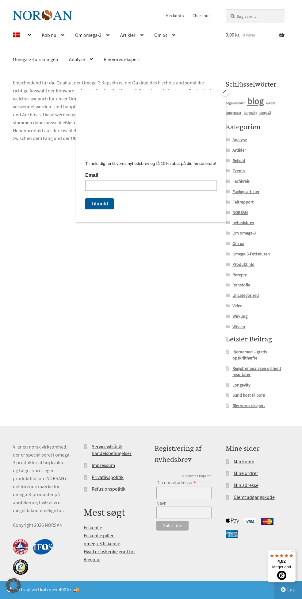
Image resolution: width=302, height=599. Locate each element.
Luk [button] (291, 590)
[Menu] (292, 553)
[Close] (224, 91)
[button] (13, 585)
